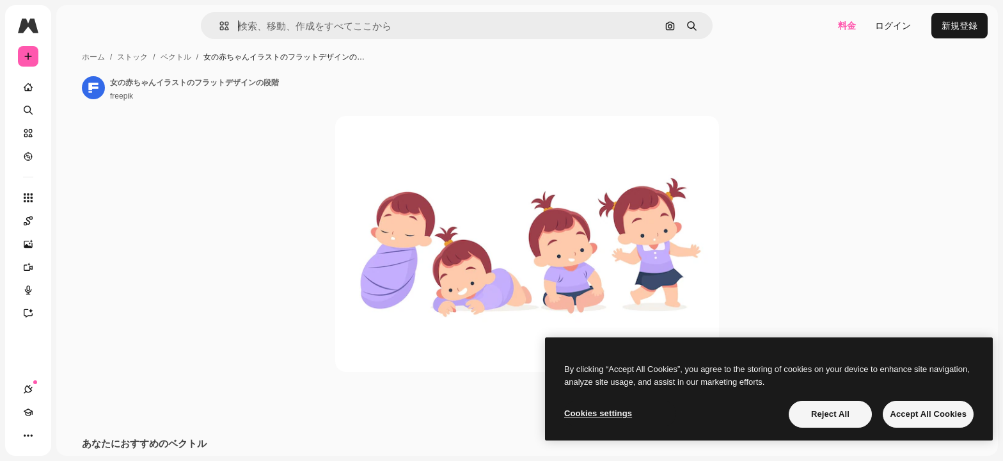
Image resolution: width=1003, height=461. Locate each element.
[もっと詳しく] (77, 156)
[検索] (77, 110)
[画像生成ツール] (77, 244)
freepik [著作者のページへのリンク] (218, 96)
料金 (847, 25)
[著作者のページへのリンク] (190, 87)
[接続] (28, 435)
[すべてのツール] (77, 198)
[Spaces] (77, 221)
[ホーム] (77, 87)
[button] (267, 26)
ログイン (893, 25)
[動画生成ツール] (77, 267)
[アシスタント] (77, 313)
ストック (229, 57)
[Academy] (51, 435)
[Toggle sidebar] (125, 25)
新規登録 (959, 25)
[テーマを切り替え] (74, 435)
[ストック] (77, 133)
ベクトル (273, 57)
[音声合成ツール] (77, 290)
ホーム (190, 57)
